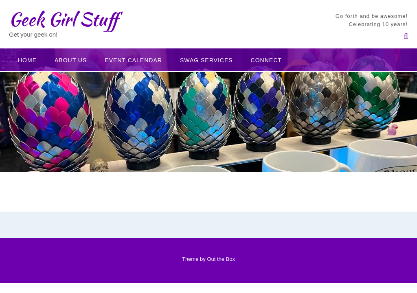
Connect (266, 60)
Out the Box (221, 259)
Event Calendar (133, 60)
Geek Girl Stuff (63, 19)
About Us (71, 60)
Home (27, 60)
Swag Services (206, 60)
